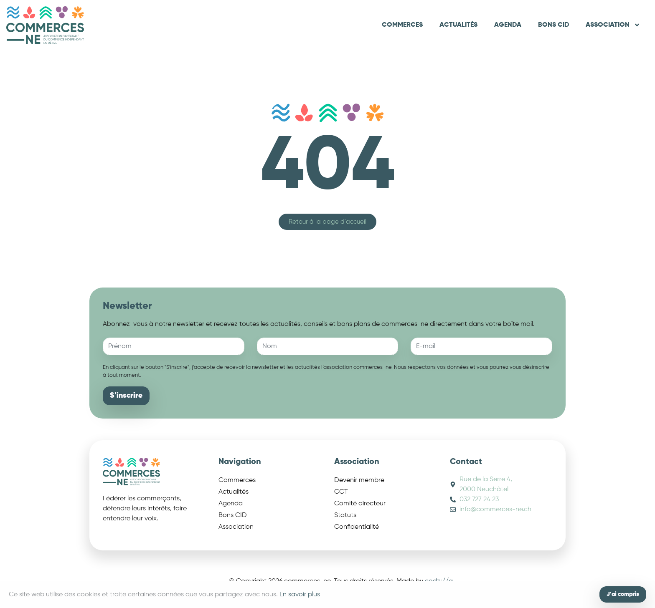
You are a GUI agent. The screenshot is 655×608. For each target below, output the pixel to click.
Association (613, 25)
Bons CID (553, 25)
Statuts (345, 515)
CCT (341, 492)
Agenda (507, 25)
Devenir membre (359, 480)
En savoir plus (299, 594)
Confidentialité (356, 527)
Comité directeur (360, 503)
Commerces (402, 25)
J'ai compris (623, 594)
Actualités (458, 25)
